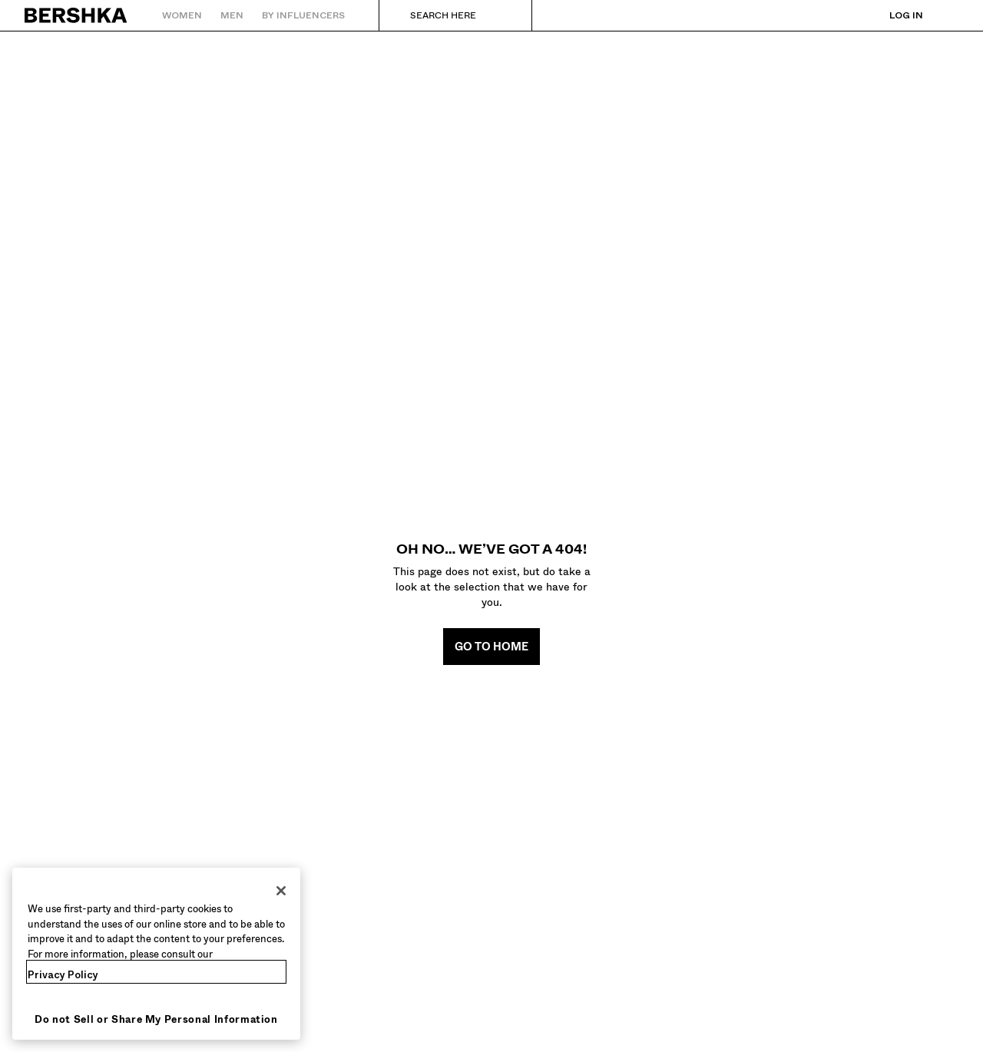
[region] (156, 954)
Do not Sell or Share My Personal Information (156, 1019)
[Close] (281, 891)
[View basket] (946, 15)
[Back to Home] (76, 15)
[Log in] (891, 15)
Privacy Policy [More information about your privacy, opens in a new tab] (63, 975)
